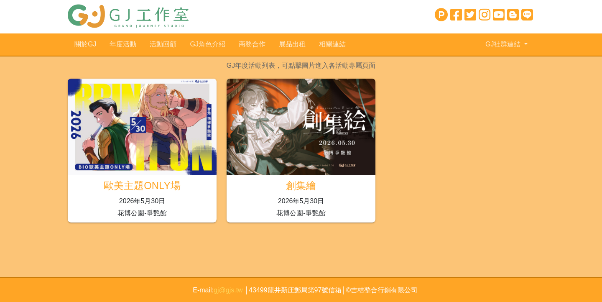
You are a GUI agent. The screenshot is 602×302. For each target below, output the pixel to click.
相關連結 (332, 44)
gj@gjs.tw (229, 290)
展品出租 (292, 44)
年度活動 (123, 44)
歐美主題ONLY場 (142, 185)
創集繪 (301, 185)
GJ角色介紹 (207, 44)
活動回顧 (163, 44)
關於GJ (85, 44)
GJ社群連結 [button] (504, 44)
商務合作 (252, 44)
